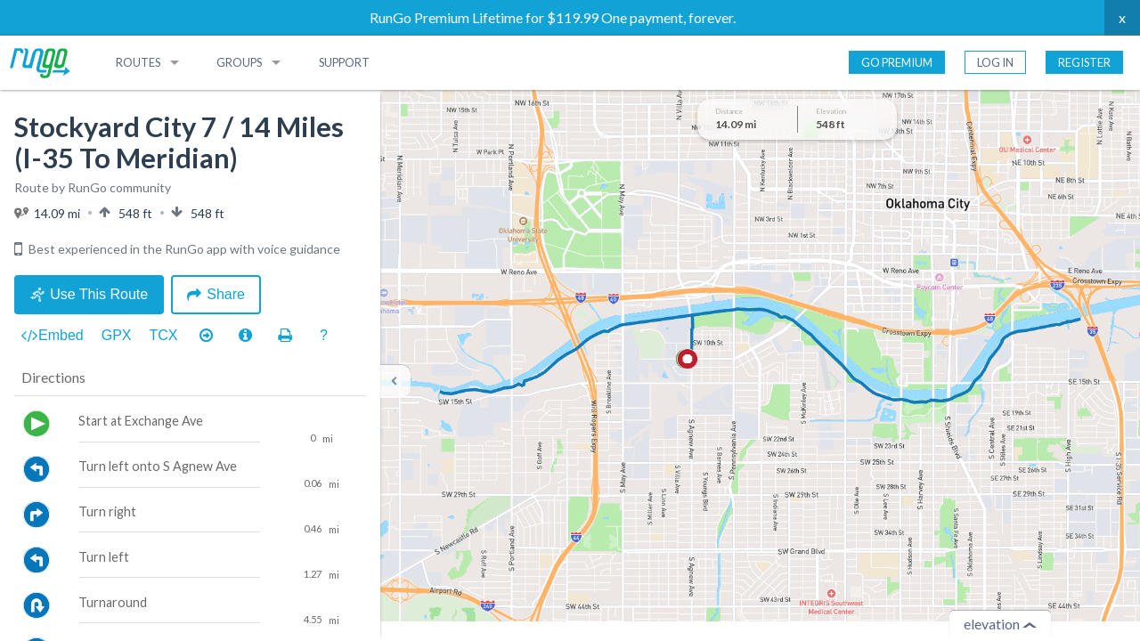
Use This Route (89, 294)
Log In (995, 62)
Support (344, 62)
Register (1084, 62)
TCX (164, 335)
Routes (138, 62)
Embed (52, 336)
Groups (239, 62)
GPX (117, 335)
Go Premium (896, 62)
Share (216, 294)
